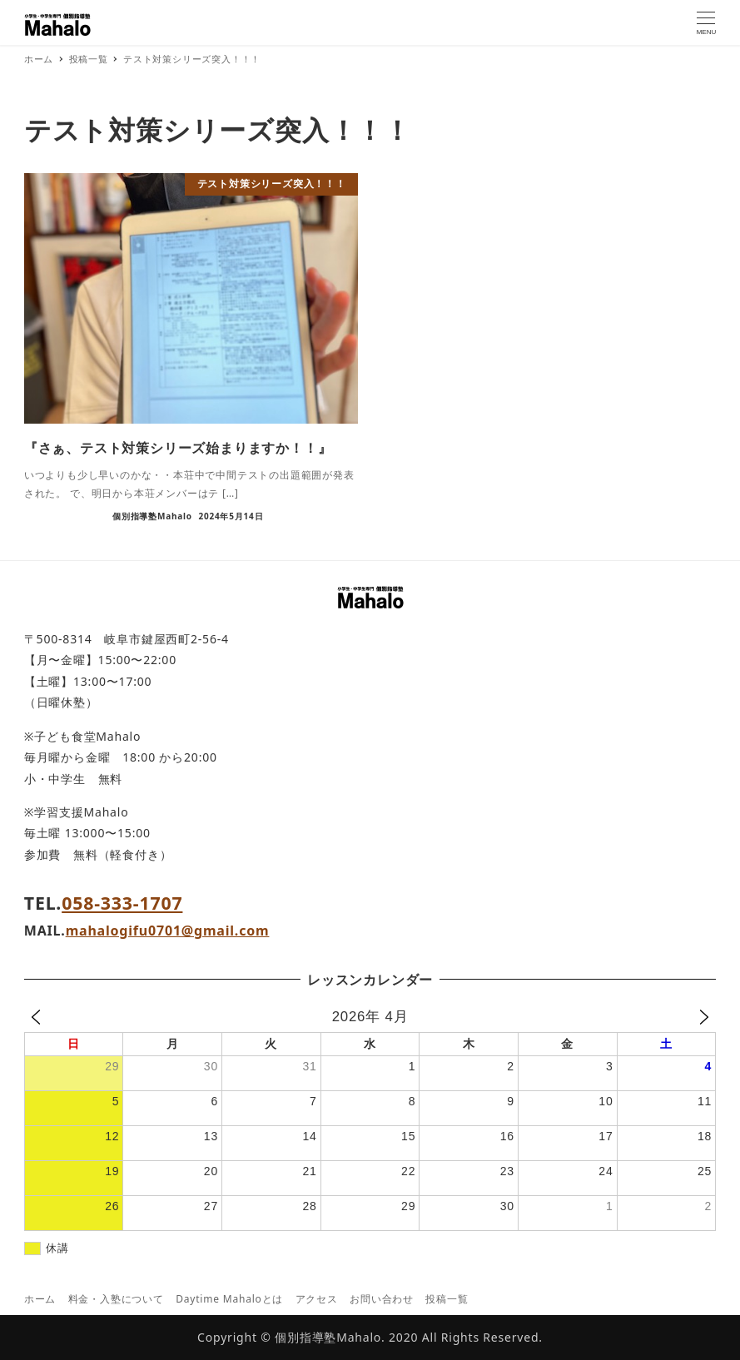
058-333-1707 (122, 903)
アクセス (317, 1299)
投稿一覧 (446, 1299)
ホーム (40, 1299)
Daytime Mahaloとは (229, 1299)
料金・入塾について (116, 1299)
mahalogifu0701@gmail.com (168, 930)
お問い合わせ (382, 1299)
